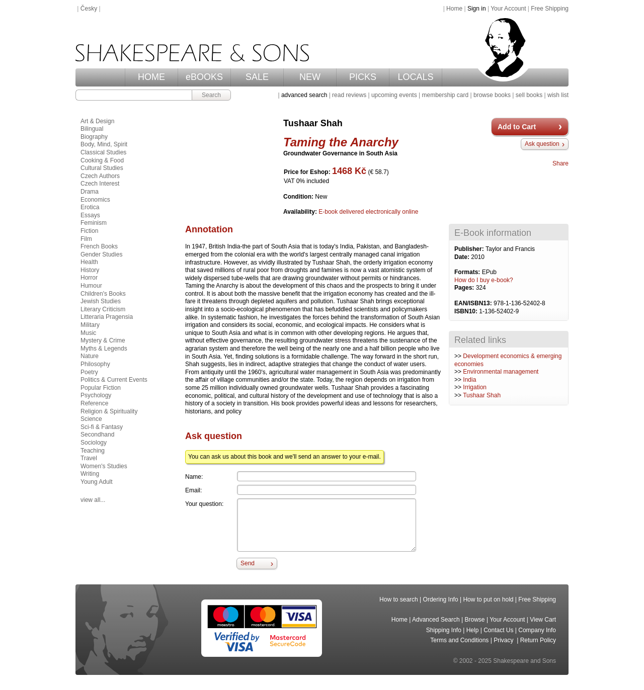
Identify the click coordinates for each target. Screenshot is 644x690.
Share (560, 163)
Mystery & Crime (102, 340)
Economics (95, 199)
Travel (88, 458)
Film (86, 238)
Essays (90, 215)
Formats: (468, 272)
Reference (94, 403)
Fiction (89, 230)
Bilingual (91, 128)
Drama (89, 191)
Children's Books (103, 293)
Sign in (476, 8)
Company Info (537, 630)
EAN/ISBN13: (474, 303)
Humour (91, 285)
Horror (89, 277)
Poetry (89, 372)
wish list (558, 95)
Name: (194, 476)
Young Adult (96, 481)
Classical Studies (103, 152)
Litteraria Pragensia (106, 316)
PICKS (362, 77)
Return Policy (538, 640)
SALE (257, 77)
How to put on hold (488, 599)
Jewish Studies (100, 301)
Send (247, 563)
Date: (462, 257)
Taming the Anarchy (340, 142)
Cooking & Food (102, 160)
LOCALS (415, 77)
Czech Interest (99, 183)
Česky (88, 8)
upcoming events (394, 95)
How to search (398, 599)
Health (89, 262)
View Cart (543, 619)
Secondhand (97, 434)
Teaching (92, 450)
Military (90, 324)
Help (472, 630)
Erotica (89, 207)
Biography (94, 136)
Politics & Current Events (113, 379)
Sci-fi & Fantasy (101, 426)
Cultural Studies (101, 167)
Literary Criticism (102, 309)
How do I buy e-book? (483, 280)
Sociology (93, 442)
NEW (309, 77)
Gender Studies (101, 254)
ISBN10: (466, 311)
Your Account (508, 8)
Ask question (542, 143)
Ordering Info (440, 599)
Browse (475, 619)
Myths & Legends (103, 348)
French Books (99, 246)
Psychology (95, 395)
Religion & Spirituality (108, 411)
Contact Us (498, 630)
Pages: (465, 287)
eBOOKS (204, 77)
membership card (445, 95)
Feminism (93, 222)
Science (91, 418)
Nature (89, 356)
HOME (151, 77)
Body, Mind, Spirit (103, 144)
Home (454, 8)
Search (211, 95)
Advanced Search (436, 619)
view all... (92, 499)
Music (88, 332)
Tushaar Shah (482, 395)
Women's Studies (103, 466)
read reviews (349, 95)
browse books (492, 95)
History (89, 270)
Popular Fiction (100, 387)
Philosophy (95, 364)
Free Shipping (550, 8)
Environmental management (500, 371)
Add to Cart (517, 127)
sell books (529, 95)
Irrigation (475, 387)
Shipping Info (443, 630)
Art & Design (97, 121)
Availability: (300, 211)
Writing (89, 473)
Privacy (504, 640)
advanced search (304, 95)
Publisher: (470, 248)
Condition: (299, 196)
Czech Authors (100, 176)
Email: (193, 490)
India (469, 379)
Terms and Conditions (459, 640)
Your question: (204, 503)
